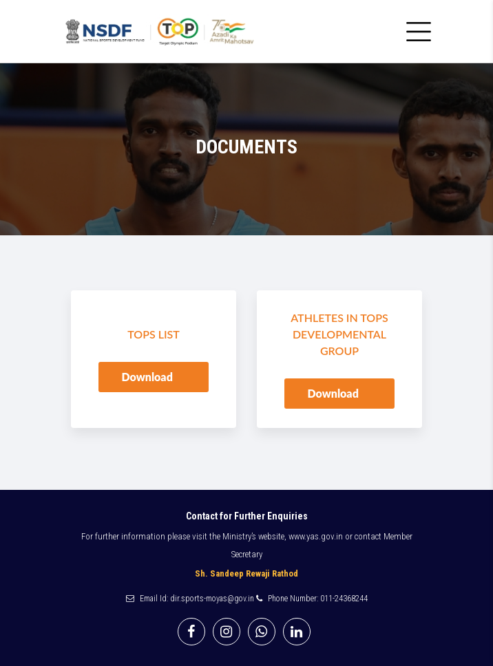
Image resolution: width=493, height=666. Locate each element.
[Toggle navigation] (418, 31)
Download (148, 376)
